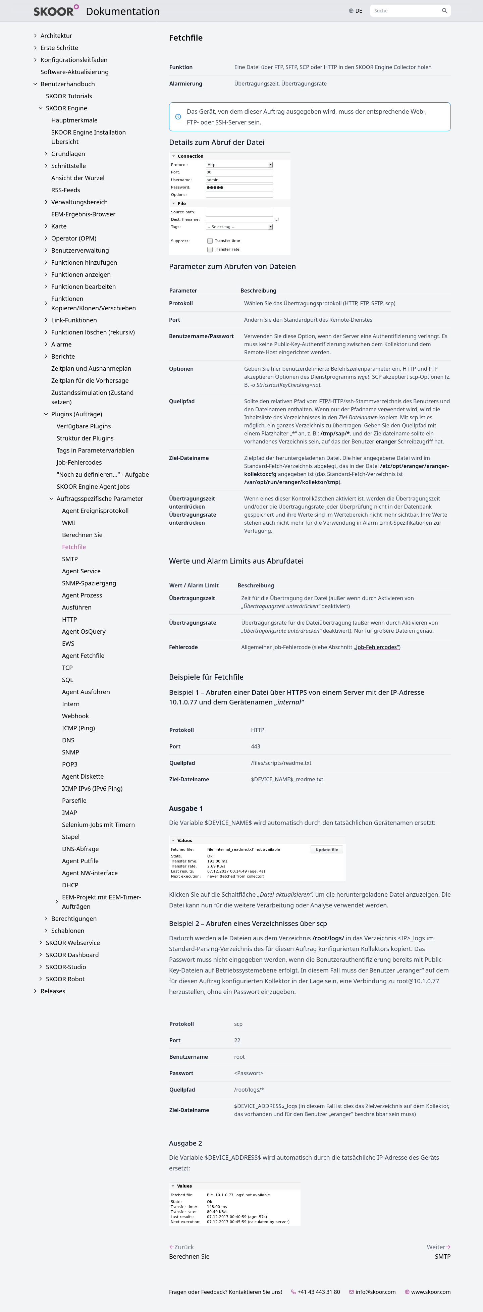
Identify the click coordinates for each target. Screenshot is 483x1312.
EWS (68, 643)
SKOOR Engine (66, 108)
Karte (58, 226)
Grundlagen (68, 154)
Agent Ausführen (86, 692)
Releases (53, 991)
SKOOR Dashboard (72, 955)
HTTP (69, 619)
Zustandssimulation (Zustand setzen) (92, 397)
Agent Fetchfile (83, 655)
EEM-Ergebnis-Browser (83, 214)
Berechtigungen (74, 918)
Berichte (63, 356)
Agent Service (81, 571)
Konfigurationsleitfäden (74, 60)
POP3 (69, 764)
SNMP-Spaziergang (89, 583)
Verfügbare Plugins (84, 426)
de (355, 10)
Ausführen (77, 607)
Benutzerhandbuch (68, 84)
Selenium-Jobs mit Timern (98, 825)
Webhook (75, 716)
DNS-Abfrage (80, 849)
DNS (68, 740)
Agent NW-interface (90, 873)
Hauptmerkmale (74, 120)
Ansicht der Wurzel (78, 178)
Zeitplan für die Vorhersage (90, 380)
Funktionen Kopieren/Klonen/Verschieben (93, 303)
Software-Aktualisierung (75, 72)
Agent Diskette (83, 776)
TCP (67, 668)
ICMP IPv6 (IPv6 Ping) (92, 788)
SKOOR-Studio (66, 967)
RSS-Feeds (65, 190)
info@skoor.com (372, 1292)
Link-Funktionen (74, 320)
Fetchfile (74, 547)
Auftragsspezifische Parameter (100, 498)
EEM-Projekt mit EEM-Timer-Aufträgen (101, 901)
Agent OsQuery (84, 631)
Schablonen (68, 931)
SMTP (70, 559)
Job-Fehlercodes (79, 462)
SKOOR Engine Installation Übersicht (88, 137)
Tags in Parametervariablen (95, 450)
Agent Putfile (80, 861)
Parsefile (74, 800)
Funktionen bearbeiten (83, 286)
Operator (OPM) (73, 238)
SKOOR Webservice (73, 943)
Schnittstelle (68, 166)
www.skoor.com (428, 1292)
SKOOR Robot (65, 979)
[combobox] (410, 11)
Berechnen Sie (82, 535)
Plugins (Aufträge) (76, 414)
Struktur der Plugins (85, 438)
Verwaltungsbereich (79, 202)
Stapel (70, 837)
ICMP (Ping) (78, 728)
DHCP (70, 885)
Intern (70, 704)
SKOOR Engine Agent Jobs (93, 486)
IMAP (69, 812)
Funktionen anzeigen (81, 274)
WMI (68, 523)
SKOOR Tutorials (69, 96)
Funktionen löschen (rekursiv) (93, 332)
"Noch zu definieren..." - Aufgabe (103, 474)
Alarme (61, 344)
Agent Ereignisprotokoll (95, 511)
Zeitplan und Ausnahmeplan (91, 368)
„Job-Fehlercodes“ (376, 647)
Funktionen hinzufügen (84, 262)
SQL (67, 680)
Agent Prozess (82, 595)
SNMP (70, 752)
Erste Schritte (59, 48)
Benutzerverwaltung (80, 250)
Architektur (56, 36)
